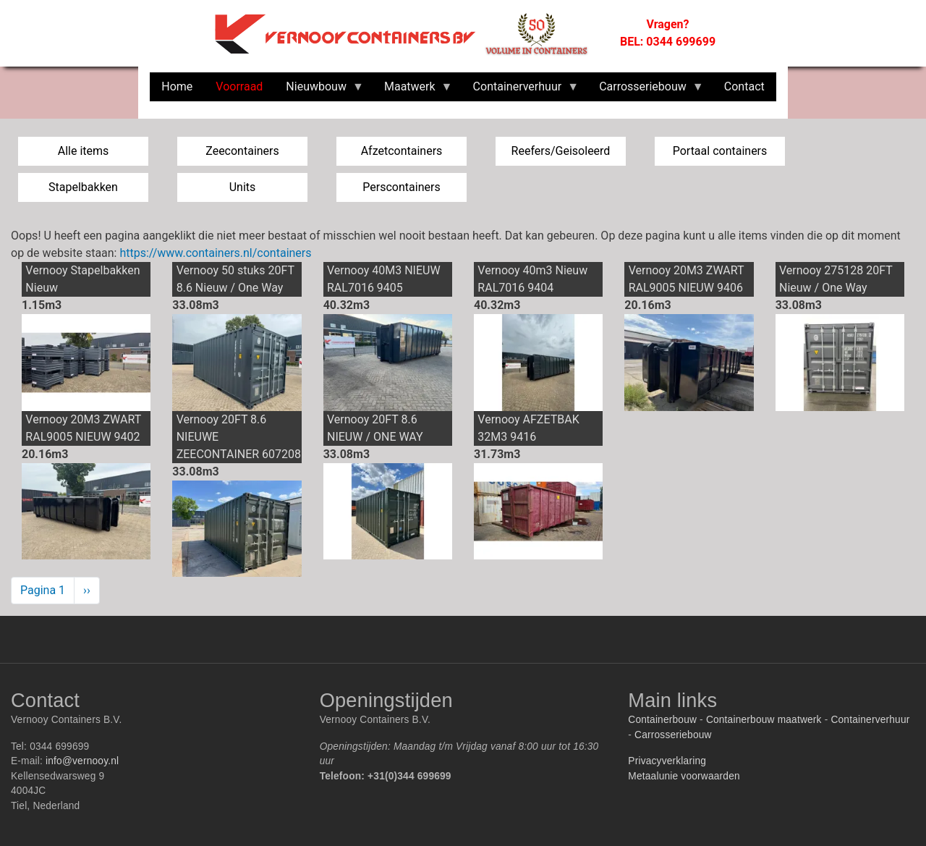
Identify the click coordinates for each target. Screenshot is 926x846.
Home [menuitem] (176, 86)
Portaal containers (720, 151)
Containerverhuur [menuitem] (520, 90)
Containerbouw (662, 719)
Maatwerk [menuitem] (413, 90)
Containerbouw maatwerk (764, 719)
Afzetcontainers (402, 151)
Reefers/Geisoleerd (561, 151)
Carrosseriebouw (673, 734)
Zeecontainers (242, 151)
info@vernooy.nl (82, 761)
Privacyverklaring (667, 761)
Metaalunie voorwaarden (683, 776)
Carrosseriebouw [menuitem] (645, 90)
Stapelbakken (83, 187)
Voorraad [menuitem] (239, 86)
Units (242, 187)
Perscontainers (401, 187)
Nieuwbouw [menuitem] (319, 90)
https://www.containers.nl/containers (215, 253)
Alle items (83, 151)
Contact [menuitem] (744, 86)
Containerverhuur (870, 719)
